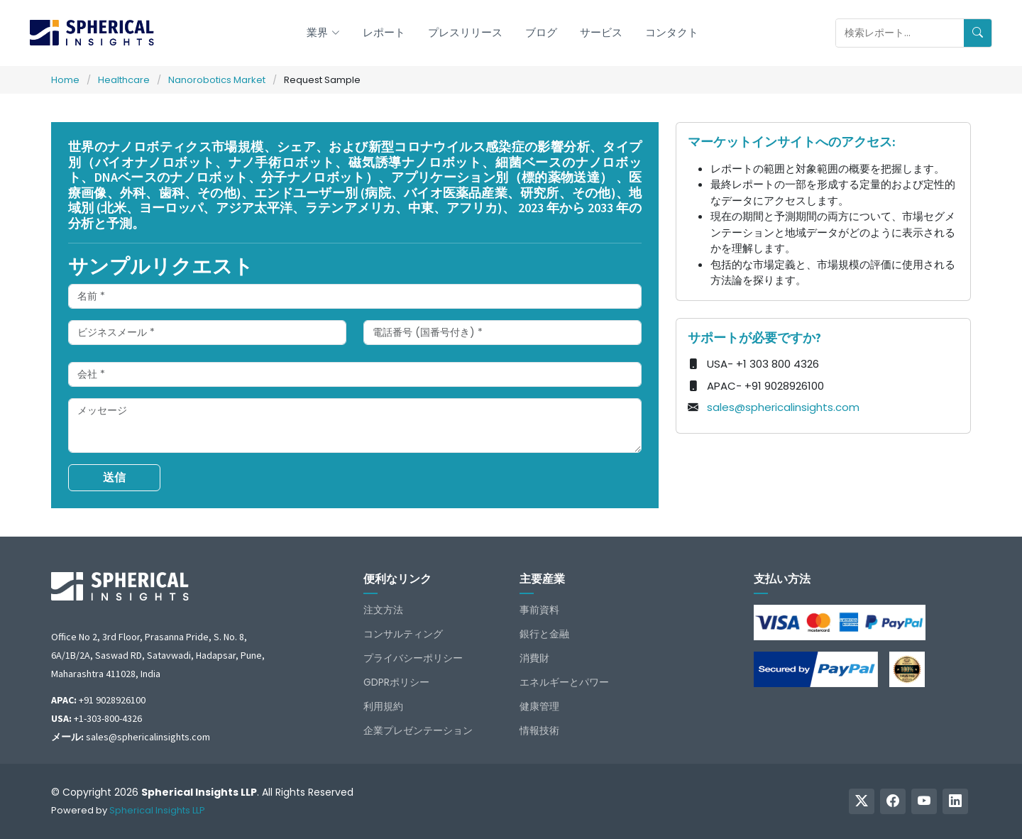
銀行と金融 (544, 634)
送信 (114, 477)
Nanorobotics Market (216, 80)
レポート (384, 32)
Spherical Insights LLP (157, 810)
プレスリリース (465, 32)
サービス (601, 32)
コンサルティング (403, 634)
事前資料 (539, 610)
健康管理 (539, 706)
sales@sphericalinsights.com (783, 407)
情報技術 (539, 730)
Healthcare (124, 80)
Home (65, 80)
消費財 (534, 658)
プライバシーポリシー (413, 658)
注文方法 (383, 610)
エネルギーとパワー (564, 682)
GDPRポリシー (396, 682)
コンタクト (671, 32)
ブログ (541, 32)
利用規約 (383, 706)
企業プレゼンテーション (418, 730)
